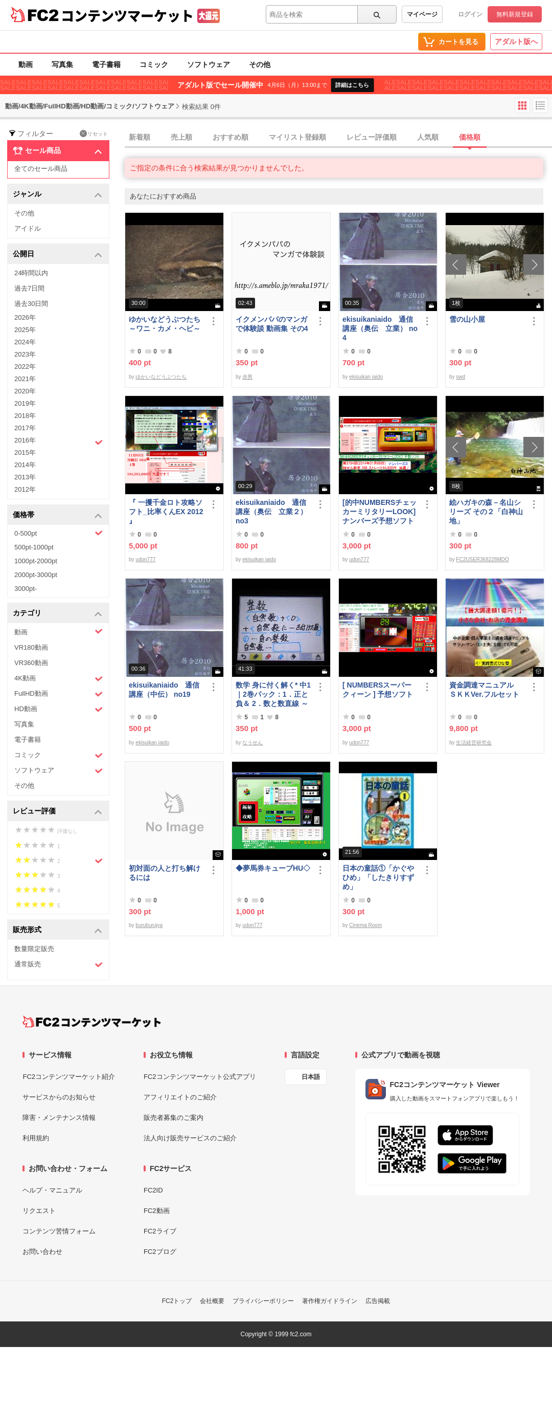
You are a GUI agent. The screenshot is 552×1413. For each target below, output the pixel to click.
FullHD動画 (58, 694)
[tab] (338, 137)
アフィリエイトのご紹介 (180, 1097)
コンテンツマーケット (127, 15)
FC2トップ (177, 1301)
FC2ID (153, 1190)
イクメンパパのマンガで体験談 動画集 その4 (272, 324)
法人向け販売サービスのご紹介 (190, 1138)
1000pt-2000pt (35, 561)
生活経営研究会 (474, 742)
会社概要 (212, 1301)
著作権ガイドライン (329, 1301)
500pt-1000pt (34, 547)
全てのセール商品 (40, 168)
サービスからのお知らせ (59, 1097)
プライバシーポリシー (263, 1301)
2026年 (25, 317)
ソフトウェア (208, 64)
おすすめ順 (230, 137)
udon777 (145, 559)
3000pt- (25, 588)
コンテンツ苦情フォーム (59, 1231)
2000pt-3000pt (35, 575)
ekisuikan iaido (366, 377)
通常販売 (58, 964)
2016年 (58, 441)
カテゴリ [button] (57, 614)
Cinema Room (365, 925)
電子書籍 (106, 64)
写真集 (62, 64)
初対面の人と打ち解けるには (164, 872)
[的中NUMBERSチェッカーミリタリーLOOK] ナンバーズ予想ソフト (380, 511)
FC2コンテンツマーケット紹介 (68, 1076)
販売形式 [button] (57, 930)
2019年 (25, 403)
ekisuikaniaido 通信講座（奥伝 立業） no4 (380, 328)
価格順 (469, 137)
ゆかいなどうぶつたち (161, 377)
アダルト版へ (516, 41)
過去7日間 (29, 288)
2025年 (25, 330)
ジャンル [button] (57, 195)
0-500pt (58, 533)
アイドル (27, 228)
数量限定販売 (34, 949)
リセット (94, 133)
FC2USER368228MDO (482, 559)
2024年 (25, 342)
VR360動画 (31, 663)
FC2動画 (157, 1211)
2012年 (25, 489)
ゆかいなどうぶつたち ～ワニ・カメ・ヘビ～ (166, 324)
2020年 (25, 391)
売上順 (181, 137)
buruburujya (149, 925)
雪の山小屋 (467, 319)
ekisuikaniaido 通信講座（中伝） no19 (164, 689)
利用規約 (35, 1138)
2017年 (25, 428)
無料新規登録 (514, 14)
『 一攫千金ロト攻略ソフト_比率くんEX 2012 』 (166, 511)
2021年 (25, 379)
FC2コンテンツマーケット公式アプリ (200, 1076)
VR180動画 (31, 647)
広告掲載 (377, 1301)
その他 (259, 64)
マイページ (422, 14)
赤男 (247, 377)
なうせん (252, 742)
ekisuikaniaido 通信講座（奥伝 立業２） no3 (271, 511)
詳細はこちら (352, 85)
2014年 (25, 465)
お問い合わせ (42, 1251)
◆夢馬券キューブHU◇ (273, 868)
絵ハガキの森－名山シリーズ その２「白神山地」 (486, 511)
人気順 (428, 137)
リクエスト (39, 1211)
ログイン (470, 14)
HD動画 (58, 709)
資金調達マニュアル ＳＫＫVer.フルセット (485, 689)
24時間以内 (31, 273)
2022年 (25, 366)
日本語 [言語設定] (311, 1076)
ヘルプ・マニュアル (52, 1190)
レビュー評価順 (372, 137)
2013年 (25, 477)
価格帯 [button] (57, 515)
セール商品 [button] (57, 151)
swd (460, 377)
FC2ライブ (160, 1231)
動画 (25, 64)
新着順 (139, 137)
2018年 (25, 416)
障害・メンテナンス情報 (59, 1117)
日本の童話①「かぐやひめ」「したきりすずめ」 (378, 877)
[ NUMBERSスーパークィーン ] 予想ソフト (380, 689)
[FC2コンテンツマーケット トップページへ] (91, 1021)
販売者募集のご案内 (173, 1117)
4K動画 (58, 678)
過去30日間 (31, 303)
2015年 (25, 452)
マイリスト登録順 (297, 137)
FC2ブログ (160, 1251)
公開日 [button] (57, 254)
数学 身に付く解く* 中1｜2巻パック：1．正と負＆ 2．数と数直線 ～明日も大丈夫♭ (273, 694)
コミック (154, 64)
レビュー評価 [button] (57, 811)
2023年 (25, 354)
